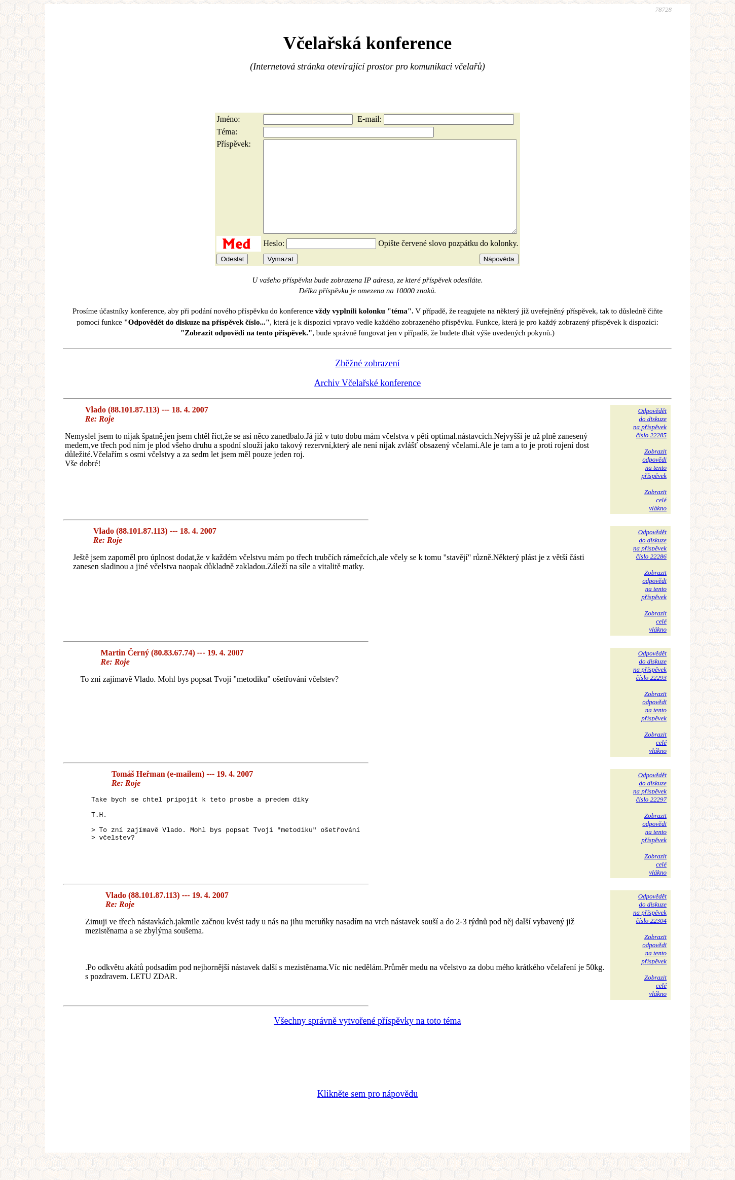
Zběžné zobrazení (367, 381)
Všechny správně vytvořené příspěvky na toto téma (367, 1039)
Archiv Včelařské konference (367, 401)
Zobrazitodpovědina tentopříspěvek (654, 482)
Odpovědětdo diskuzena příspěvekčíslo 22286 (650, 562)
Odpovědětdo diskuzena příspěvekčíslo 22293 (650, 684)
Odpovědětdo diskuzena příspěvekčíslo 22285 (650, 441)
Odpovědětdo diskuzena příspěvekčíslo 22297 (650, 805)
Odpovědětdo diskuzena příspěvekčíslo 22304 (650, 927)
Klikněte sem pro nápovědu (367, 1112)
